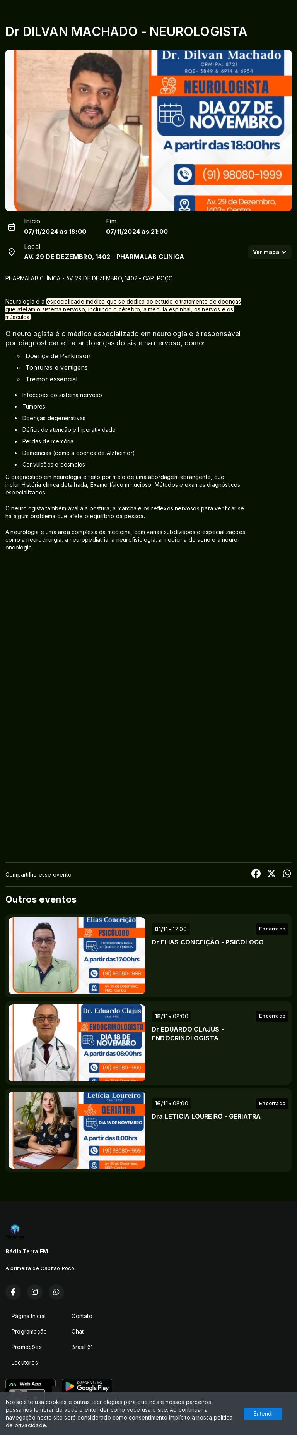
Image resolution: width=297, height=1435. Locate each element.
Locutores (25, 1362)
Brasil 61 (82, 1347)
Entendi (263, 1413)
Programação (29, 1331)
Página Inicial (29, 1316)
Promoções (27, 1347)
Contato (82, 1316)
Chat (78, 1331)
